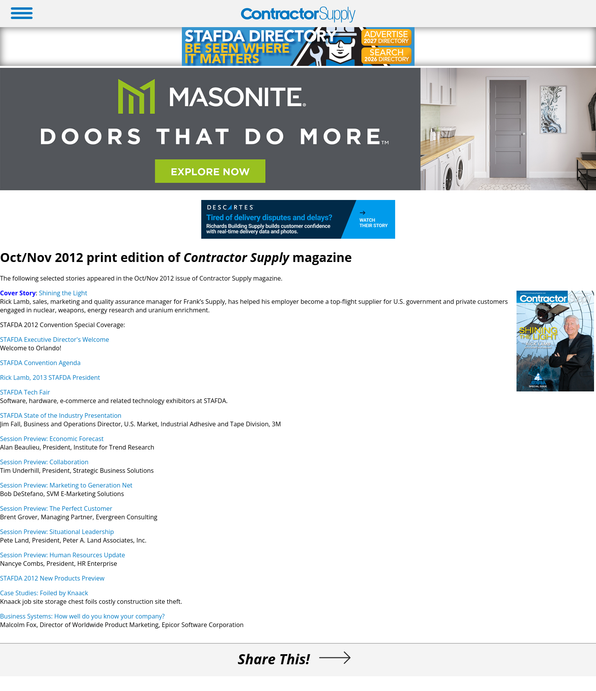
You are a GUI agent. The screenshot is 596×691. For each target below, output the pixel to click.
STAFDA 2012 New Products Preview (52, 578)
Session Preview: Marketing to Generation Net (66, 485)
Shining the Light (63, 293)
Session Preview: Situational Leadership (57, 531)
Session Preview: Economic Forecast (52, 438)
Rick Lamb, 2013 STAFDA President (50, 377)
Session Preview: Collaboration (44, 462)
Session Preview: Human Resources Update (62, 555)
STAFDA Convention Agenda (40, 362)
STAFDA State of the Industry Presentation (60, 415)
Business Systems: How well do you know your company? (82, 616)
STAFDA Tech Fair (25, 392)
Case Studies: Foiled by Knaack (44, 593)
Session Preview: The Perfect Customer (56, 508)
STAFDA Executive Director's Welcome (54, 339)
